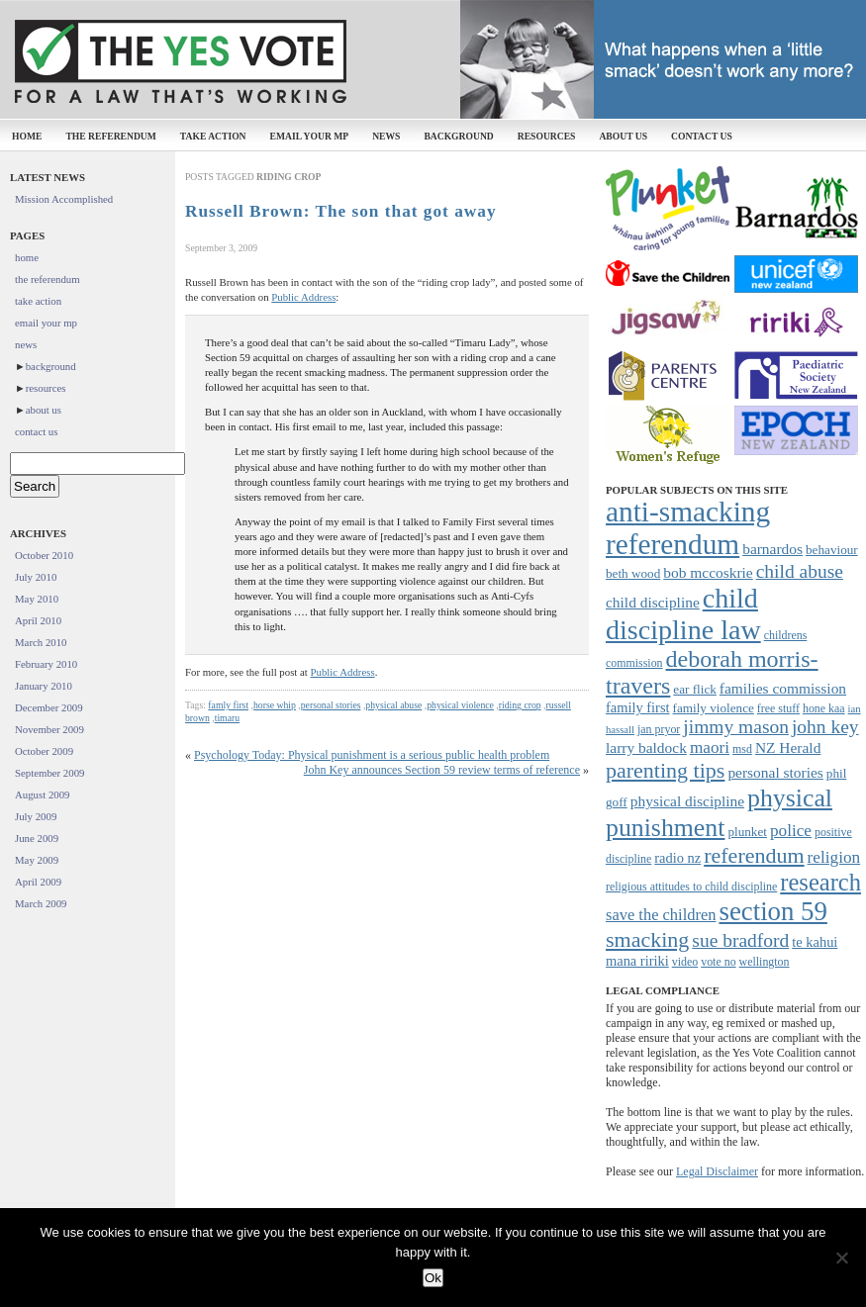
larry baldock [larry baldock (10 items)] (646, 747)
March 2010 (40, 642)
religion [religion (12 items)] (834, 857)
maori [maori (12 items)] (709, 747)
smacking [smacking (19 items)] (647, 939)
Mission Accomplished (64, 199)
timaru (227, 717)
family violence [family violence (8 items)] (713, 707)
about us (623, 136)
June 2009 (36, 838)
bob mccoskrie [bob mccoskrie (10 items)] (707, 572)
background (458, 136)
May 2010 (36, 599)
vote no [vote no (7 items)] (718, 962)
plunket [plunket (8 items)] (747, 831)
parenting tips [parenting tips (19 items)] (665, 770)
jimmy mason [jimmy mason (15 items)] (736, 726)
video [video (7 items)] (685, 962)
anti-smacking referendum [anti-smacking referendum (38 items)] (688, 528)
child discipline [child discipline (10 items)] (653, 602)
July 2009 (35, 816)
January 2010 (43, 686)
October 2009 (44, 751)
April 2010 (38, 620)
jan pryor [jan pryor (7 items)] (658, 729)
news (386, 136)
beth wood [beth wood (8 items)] (633, 573)
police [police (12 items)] (791, 830)
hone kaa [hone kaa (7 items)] (824, 708)
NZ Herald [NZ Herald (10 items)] (787, 747)
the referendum (110, 136)
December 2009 (49, 707)
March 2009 (40, 903)
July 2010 (35, 577)
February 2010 (46, 664)
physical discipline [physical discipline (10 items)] (687, 801)
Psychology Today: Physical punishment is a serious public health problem (371, 755)
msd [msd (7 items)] (742, 749)
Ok (433, 1277)
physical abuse (393, 705)
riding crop (520, 705)
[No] (841, 1257)
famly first (228, 705)
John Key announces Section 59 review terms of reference (442, 770)
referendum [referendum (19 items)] (754, 855)
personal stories (331, 705)
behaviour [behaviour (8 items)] (832, 549)
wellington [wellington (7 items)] (764, 962)
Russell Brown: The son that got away (341, 211)
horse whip (274, 705)
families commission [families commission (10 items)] (783, 688)
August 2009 (42, 794)
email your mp (309, 136)
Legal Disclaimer (717, 1171)
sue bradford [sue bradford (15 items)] (740, 940)
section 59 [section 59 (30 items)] (772, 911)
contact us (701, 136)
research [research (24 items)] (820, 882)
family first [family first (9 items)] (638, 707)
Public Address (303, 297)
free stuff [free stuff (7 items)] (778, 708)
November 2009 (49, 729)
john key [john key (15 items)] (825, 726)
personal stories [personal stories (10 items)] (774, 772)
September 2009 (49, 773)
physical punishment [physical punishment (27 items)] (719, 813)
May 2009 (36, 860)
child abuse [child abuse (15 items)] (799, 571)
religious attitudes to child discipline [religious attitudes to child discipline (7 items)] (691, 886)
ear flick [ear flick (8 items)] (695, 689)
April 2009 (38, 881)
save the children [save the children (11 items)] (661, 914)
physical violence (460, 705)
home (27, 136)
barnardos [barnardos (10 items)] (772, 548)
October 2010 (44, 555)
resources (547, 136)
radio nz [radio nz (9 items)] (677, 858)
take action (213, 136)
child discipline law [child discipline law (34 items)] (683, 614)
